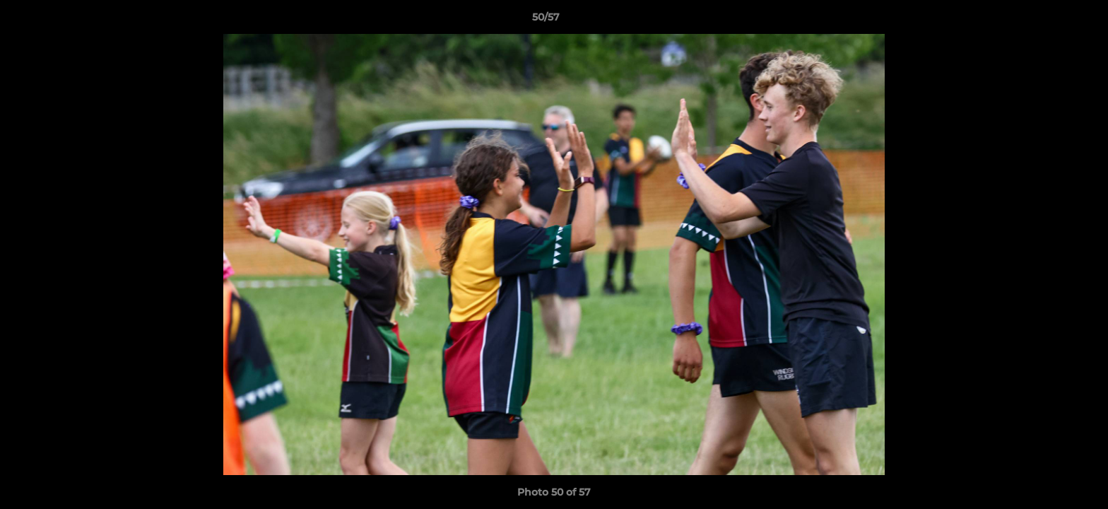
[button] (1048, 20)
